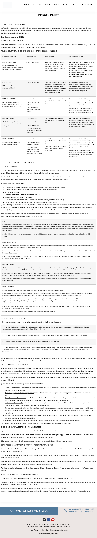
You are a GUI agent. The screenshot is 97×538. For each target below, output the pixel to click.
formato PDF (78, 468)
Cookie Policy (44, 530)
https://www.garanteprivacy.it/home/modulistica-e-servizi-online (21, 491)
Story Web (54, 533)
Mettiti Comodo (52, 5)
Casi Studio (87, 5)
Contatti (75, 5)
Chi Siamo (37, 5)
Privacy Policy (33, 530)
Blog (65, 5)
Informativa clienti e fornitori (59, 530)
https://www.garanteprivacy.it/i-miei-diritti (57, 423)
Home (26, 5)
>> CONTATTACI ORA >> (29, 511)
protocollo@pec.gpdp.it (42, 482)
